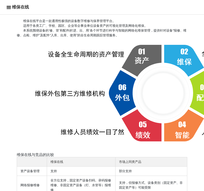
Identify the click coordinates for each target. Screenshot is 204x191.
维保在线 (20, 7)
